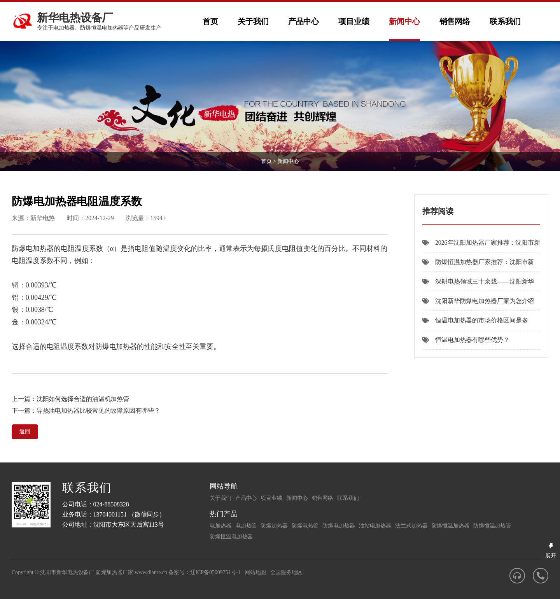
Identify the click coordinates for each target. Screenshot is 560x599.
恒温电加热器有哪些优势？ (465, 339)
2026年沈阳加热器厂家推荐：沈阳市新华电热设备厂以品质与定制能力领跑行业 (481, 245)
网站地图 (255, 572)
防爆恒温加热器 (450, 526)
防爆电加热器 (338, 526)
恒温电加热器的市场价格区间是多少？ (475, 323)
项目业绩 (353, 21)
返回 (24, 431)
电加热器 (220, 526)
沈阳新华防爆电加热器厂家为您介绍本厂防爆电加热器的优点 (478, 304)
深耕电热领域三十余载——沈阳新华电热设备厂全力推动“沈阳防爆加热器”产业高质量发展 (480, 284)
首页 (210, 21)
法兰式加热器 (411, 526)
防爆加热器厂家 (114, 572)
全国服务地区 (286, 572)
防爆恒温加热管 (492, 526)
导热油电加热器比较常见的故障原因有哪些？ (98, 410)
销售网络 (455, 21)
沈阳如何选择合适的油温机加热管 (83, 399)
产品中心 (303, 21)
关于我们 (253, 21)
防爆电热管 (305, 526)
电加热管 (246, 526)
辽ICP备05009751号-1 (215, 572)
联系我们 (505, 21)
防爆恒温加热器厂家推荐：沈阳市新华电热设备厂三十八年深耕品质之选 (478, 265)
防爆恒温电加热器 (231, 536)
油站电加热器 (375, 526)
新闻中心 (404, 21)
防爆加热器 (274, 526)
